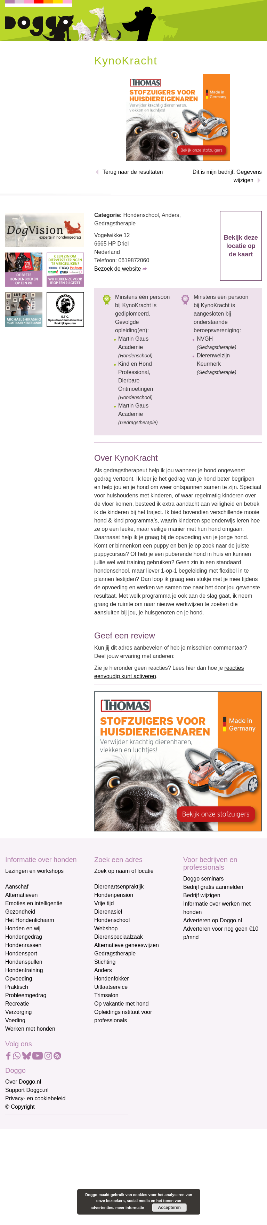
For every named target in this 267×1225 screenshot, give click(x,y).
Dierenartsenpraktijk (119, 887)
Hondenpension (113, 895)
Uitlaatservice (111, 987)
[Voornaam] (54, 1157)
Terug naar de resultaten (133, 172)
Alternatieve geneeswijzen (126, 945)
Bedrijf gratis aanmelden (213, 887)
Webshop (106, 928)
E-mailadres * (22, 1123)
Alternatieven (21, 895)
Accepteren (169, 1207)
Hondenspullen (23, 962)
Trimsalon (106, 995)
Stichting (104, 962)
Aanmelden (55, 1198)
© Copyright (20, 1107)
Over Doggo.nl (23, 1082)
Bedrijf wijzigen (201, 895)
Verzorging (18, 1012)
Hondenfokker (111, 979)
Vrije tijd (104, 903)
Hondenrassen (23, 945)
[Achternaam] (54, 1180)
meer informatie (129, 1207)
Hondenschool (112, 920)
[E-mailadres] (54, 1134)
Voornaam (18, 1146)
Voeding (15, 1020)
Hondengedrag (23, 937)
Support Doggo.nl (27, 1090)
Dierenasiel (108, 912)
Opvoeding (18, 979)
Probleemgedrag (25, 995)
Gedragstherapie (115, 953)
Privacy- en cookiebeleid (35, 1098)
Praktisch (16, 987)
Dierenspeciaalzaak (118, 937)
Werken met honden (30, 1029)
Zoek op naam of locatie (124, 871)
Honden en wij (22, 928)
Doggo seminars (203, 879)
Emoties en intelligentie (34, 903)
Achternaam (20, 1169)
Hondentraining (24, 970)
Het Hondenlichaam (29, 920)
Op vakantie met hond (121, 1004)
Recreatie (17, 1004)
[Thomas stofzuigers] (178, 117)
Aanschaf (17, 887)
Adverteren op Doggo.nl (212, 920)
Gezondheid (20, 912)
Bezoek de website (117, 269)
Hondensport (21, 953)
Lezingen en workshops (34, 871)
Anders (103, 970)
